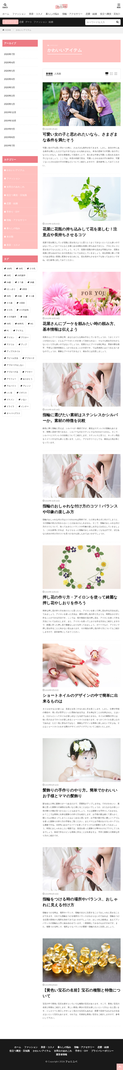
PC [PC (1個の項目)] (8, 330)
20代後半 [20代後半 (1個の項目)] (21, 275)
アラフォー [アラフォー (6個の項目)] (11, 379)
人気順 (57, 73)
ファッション (19, 13)
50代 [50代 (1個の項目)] (9, 323)
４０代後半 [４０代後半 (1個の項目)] (11, 317)
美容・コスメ (35, 13)
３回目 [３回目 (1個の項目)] (22, 303)
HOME (8, 30)
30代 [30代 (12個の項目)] (9, 296)
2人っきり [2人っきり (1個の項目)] (11, 289)
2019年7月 (9, 145)
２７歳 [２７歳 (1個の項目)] (20, 282)
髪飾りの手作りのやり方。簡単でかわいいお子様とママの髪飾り (80, 793)
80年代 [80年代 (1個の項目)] (20, 323)
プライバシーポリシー (102, 1050)
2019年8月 (9, 137)
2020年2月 (9, 95)
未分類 (10, 236)
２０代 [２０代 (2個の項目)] (32, 268)
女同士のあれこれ (16, 186)
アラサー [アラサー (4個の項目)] (29, 372)
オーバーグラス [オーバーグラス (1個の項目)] (13, 413)
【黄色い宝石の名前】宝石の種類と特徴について (81, 993)
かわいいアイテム (23, 30)
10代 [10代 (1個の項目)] (21, 268)
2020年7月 (9, 54)
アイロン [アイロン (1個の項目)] (10, 337)
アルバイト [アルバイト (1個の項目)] (11, 386)
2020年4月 (9, 79)
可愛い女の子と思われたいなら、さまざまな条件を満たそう (80, 137)
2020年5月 (9, 70)
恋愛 (21, 21)
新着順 (49, 73)
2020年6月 (9, 62)
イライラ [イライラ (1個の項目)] (10, 406)
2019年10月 (10, 120)
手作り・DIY (13, 211)
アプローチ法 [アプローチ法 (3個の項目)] (12, 372)
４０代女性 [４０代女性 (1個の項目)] (24, 310)
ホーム (5, 13)
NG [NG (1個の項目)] (31, 323)
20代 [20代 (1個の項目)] (9, 275)
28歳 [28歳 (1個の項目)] (32, 282)
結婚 (51, 21)
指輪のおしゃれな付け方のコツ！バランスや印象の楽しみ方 (80, 509)
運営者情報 (61, 1054)
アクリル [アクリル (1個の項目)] (10, 344)
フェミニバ (71, 1061)
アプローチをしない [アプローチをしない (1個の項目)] (15, 365)
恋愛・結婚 (91, 13)
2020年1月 (9, 104)
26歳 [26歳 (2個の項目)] (9, 282)
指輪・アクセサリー (72, 13)
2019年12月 (10, 112)
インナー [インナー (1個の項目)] (25, 406)
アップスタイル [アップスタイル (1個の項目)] (13, 351)
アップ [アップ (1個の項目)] (24, 344)
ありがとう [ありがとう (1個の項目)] (28, 379)
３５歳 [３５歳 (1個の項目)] (9, 303)
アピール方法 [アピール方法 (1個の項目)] (12, 358)
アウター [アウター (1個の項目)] (25, 337)
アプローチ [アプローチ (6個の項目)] (29, 358)
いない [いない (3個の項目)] (24, 399)
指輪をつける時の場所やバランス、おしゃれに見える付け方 (80, 902)
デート (28, 21)
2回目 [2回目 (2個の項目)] (24, 289)
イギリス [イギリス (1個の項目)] (23, 392)
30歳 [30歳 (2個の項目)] (19, 296)
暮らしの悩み (52, 13)
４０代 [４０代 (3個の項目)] (9, 310)
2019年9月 (9, 128)
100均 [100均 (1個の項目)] (9, 268)
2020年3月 (9, 87)
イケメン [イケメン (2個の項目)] (10, 399)
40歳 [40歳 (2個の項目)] (25, 317)
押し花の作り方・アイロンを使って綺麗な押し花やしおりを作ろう (80, 600)
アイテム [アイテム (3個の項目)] (19, 330)
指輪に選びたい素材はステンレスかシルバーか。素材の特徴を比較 (80, 417)
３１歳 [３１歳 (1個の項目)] (31, 296)
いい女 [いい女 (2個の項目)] (9, 392)
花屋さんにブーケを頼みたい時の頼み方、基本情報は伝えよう (80, 326)
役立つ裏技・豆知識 (110, 13)
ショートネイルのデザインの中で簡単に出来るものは (80, 698)
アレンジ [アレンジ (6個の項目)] (27, 386)
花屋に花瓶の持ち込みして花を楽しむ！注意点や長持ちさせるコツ (80, 232)
